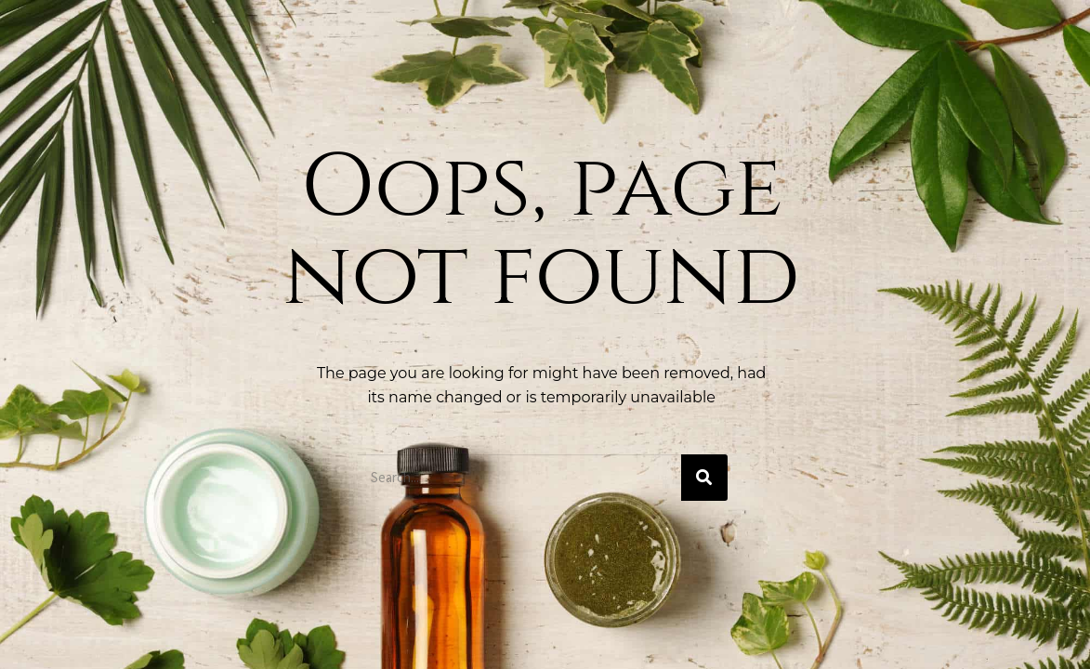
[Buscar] (704, 477)
